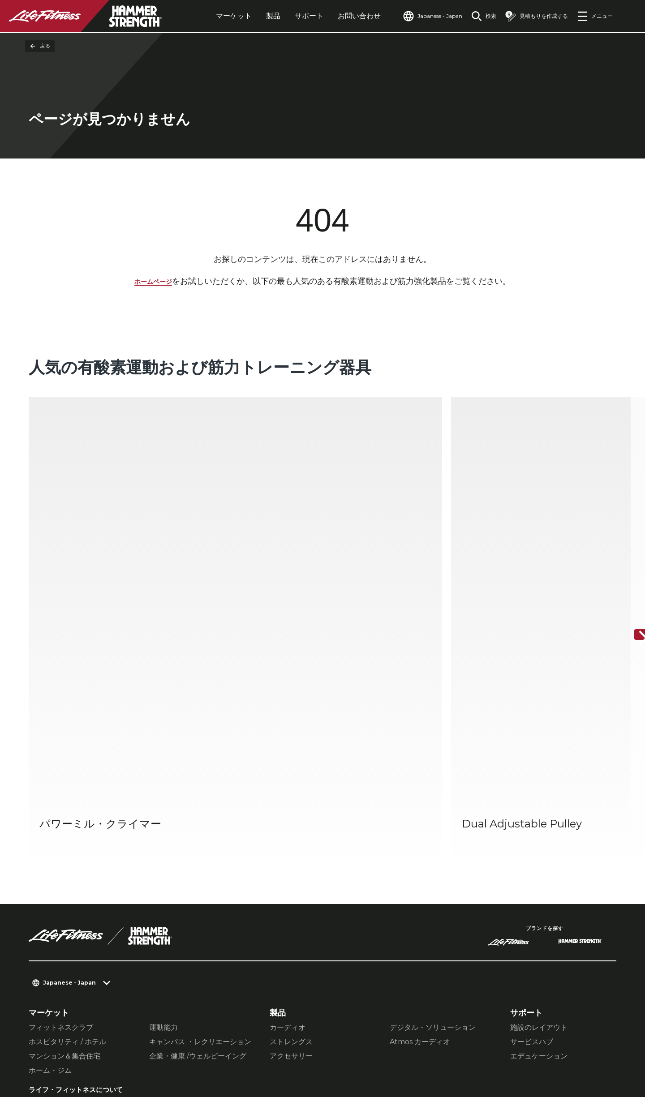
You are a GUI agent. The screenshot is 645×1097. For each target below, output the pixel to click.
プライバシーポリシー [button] (186, 1043)
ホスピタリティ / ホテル (67, 829)
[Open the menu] (594, 16)
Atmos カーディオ (420, 829)
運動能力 (163, 814)
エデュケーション (539, 843)
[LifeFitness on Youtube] (595, 1050)
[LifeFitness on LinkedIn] (466, 1050)
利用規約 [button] (247, 1043)
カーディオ (287, 814)
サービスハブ (531, 829)
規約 (37, 940)
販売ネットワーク (61, 905)
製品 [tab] (252, 16)
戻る (40, 46)
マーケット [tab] (213, 16)
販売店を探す (53, 923)
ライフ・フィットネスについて (81, 883)
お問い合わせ (338, 16)
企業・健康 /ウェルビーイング (197, 843)
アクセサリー (291, 843)
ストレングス (291, 829)
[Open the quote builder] (533, 16)
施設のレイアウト (539, 814)
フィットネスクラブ (61, 814)
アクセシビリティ (61, 957)
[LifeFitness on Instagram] (530, 1050)
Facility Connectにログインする (79, 979)
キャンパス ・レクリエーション (200, 829)
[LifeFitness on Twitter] (562, 1050)
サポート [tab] (288, 16)
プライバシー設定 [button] (111, 1043)
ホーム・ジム (50, 857)
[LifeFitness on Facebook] (498, 1050)
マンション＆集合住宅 (64, 843)
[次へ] (630, 528)
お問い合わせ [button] (50, 1043)
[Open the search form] (476, 16)
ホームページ (153, 283)
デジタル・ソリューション (433, 814)
